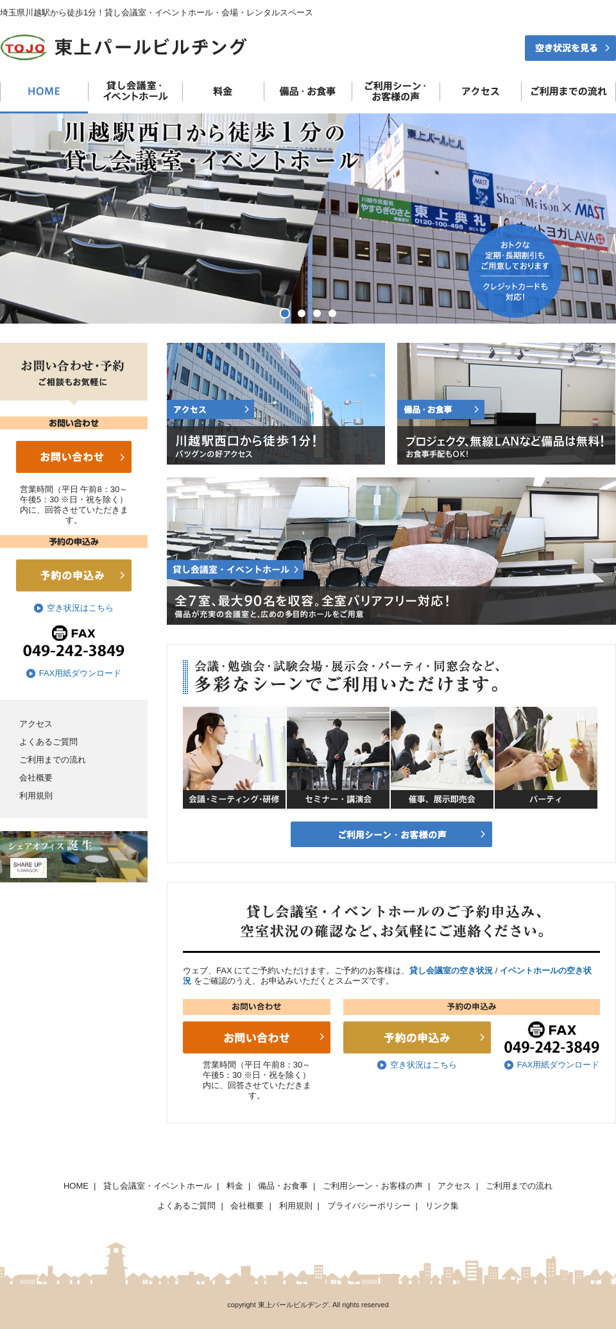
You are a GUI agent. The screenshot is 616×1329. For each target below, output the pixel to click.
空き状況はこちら (80, 608)
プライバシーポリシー (369, 1205)
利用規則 (36, 795)
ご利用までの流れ (52, 759)
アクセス (36, 724)
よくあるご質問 (48, 742)
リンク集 (442, 1205)
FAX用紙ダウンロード (80, 673)
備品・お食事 (283, 1186)
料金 (235, 1186)
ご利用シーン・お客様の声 (373, 1186)
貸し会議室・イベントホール (157, 1186)
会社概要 (36, 777)
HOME (76, 1186)
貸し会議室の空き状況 (451, 970)
